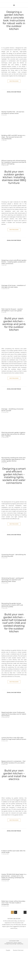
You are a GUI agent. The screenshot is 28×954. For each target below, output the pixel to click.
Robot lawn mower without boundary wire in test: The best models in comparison (13, 902)
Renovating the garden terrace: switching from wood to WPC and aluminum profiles (12, 605)
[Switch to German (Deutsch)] (17, 950)
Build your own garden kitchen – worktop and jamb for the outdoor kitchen (14, 324)
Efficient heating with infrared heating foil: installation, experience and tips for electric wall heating (13, 162)
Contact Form (9, 942)
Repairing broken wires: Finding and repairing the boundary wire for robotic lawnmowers (13, 714)
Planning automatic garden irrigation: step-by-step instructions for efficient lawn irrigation (13, 434)
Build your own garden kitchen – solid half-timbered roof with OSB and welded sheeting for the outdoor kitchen (14, 623)
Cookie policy (20, 943)
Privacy (15, 942)
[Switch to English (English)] (7, 950)
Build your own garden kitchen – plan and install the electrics (14, 775)
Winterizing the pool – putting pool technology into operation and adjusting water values (12, 579)
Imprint (19, 942)
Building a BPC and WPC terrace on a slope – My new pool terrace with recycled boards (13, 137)
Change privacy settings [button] (10, 943)
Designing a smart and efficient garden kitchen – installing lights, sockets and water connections (13, 262)
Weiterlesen (13, 81)
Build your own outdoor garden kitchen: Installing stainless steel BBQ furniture (14, 177)
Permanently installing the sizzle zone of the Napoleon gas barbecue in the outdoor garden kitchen (13, 459)
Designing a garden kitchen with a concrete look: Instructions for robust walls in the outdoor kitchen (14, 20)
